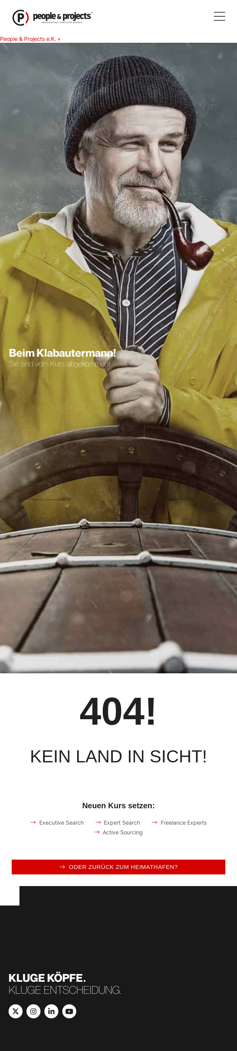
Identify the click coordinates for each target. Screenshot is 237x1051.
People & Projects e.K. (28, 38)
